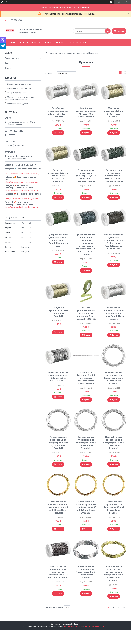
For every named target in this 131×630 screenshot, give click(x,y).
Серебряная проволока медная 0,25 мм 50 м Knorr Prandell (58, 112)
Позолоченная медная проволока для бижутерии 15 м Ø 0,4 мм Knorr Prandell (86, 507)
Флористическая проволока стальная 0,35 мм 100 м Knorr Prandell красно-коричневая (113, 241)
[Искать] (108, 31)
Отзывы (8, 68)
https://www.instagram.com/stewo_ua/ (21, 182)
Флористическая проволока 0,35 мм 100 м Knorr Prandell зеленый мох (58, 240)
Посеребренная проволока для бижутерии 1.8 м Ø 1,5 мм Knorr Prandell (113, 442)
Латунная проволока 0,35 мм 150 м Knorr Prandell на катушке (58, 176)
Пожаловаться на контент (73, 626)
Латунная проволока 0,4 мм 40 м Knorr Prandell (58, 311)
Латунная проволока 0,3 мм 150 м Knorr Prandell (113, 112)
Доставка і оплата (78, 42)
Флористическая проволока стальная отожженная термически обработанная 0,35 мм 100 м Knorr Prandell (86, 244)
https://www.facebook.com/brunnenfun (21, 207)
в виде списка (125, 73)
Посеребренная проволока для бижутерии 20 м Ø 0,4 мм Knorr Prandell (86, 442)
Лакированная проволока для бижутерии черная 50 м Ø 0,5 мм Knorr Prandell (58, 572)
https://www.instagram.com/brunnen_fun (22, 190)
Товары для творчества (76, 53)
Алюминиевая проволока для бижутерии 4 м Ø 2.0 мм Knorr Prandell (85, 572)
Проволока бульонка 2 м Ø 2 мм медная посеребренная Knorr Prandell (86, 378)
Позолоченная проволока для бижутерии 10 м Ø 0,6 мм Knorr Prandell (114, 507)
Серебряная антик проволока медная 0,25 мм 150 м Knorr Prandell (58, 376)
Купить (59, 133)
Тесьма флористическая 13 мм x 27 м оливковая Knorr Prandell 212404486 (86, 313)
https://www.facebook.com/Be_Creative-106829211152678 (23, 199)
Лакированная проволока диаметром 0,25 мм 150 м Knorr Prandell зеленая (113, 176)
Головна (11, 42)
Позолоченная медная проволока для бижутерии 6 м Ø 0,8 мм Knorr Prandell (58, 507)
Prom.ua (77, 624)
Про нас (48, 42)
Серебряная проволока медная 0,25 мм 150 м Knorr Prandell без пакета (113, 313)
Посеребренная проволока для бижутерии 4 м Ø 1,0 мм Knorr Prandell (58, 442)
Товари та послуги (28, 42)
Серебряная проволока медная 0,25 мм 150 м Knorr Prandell (86, 112)
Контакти (60, 42)
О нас (7, 63)
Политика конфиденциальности (96, 626)
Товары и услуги (56, 53)
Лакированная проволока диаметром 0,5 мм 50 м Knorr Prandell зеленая (86, 176)
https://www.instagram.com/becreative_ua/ (23, 174)
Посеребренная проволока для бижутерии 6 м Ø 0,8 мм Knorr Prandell (113, 378)
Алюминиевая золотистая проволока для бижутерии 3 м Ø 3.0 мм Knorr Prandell (113, 573)
